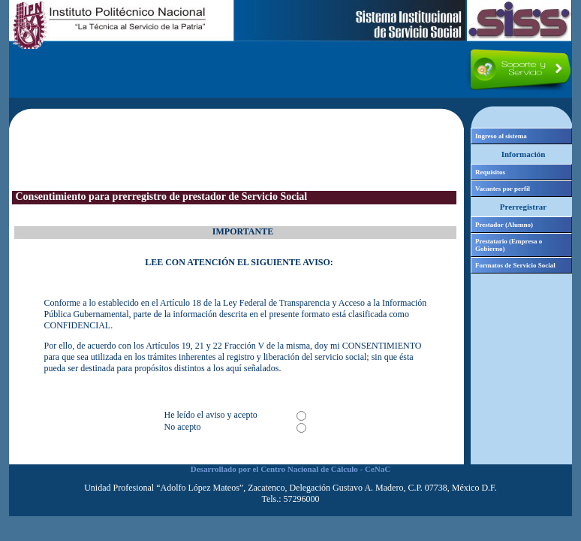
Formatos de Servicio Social (515, 265)
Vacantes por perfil (502, 188)
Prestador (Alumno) (504, 224)
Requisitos (490, 172)
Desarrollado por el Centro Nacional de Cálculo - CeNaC (290, 468)
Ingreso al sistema (501, 136)
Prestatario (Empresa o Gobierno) (508, 244)
